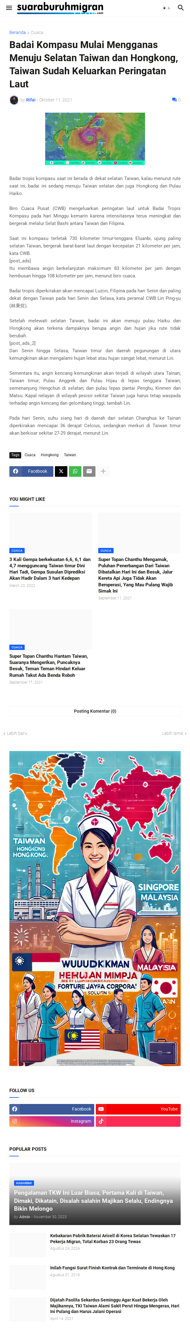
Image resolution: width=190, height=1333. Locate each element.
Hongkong (50, 455)
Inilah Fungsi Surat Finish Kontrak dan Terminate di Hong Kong (112, 1267)
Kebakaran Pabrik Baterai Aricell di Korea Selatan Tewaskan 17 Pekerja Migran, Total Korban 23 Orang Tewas (113, 1238)
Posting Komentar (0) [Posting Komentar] (95, 711)
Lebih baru (17, 733)
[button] (8, 8)
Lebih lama (172, 733)
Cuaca (37, 32)
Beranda (17, 32)
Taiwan (70, 455)
